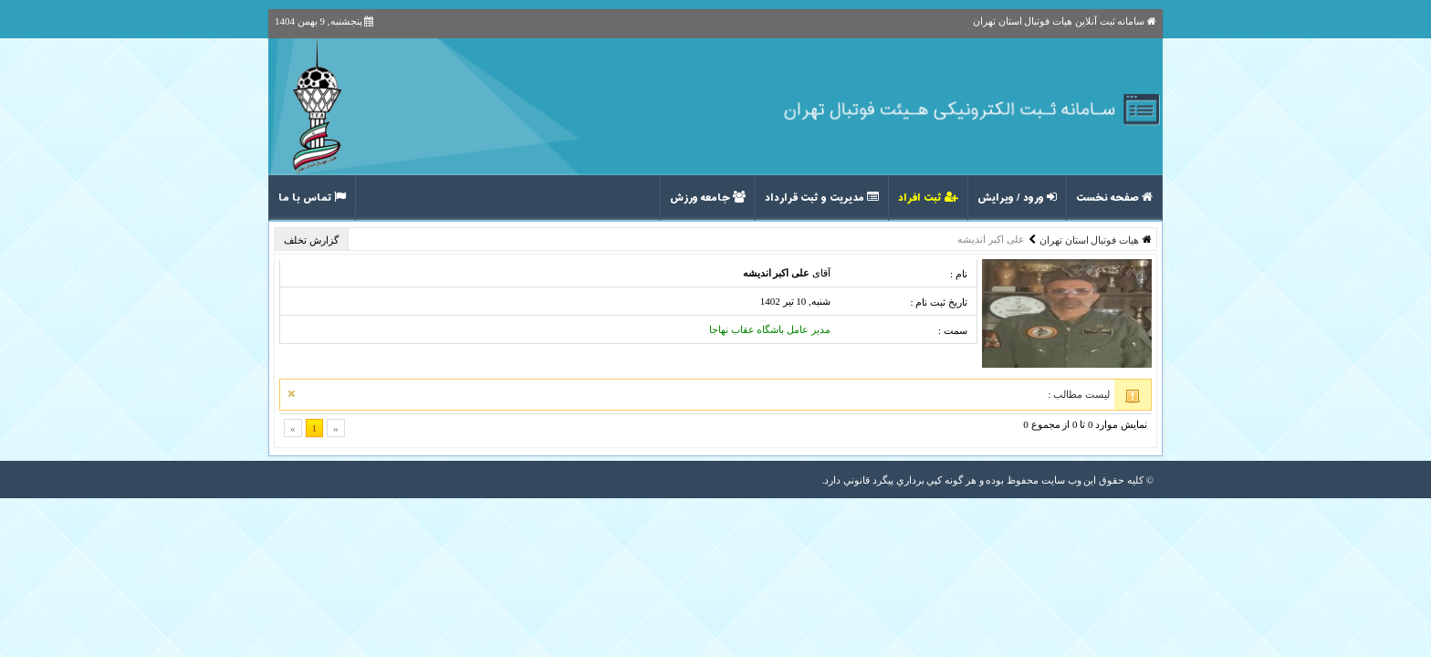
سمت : (952, 330)
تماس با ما (312, 198)
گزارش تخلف (312, 240)
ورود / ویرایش (1017, 198)
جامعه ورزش (708, 198)
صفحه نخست (1114, 198)
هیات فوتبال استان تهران (1089, 240)
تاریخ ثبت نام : (938, 302)
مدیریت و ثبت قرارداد (822, 198)
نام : (958, 273)
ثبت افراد (928, 198)
